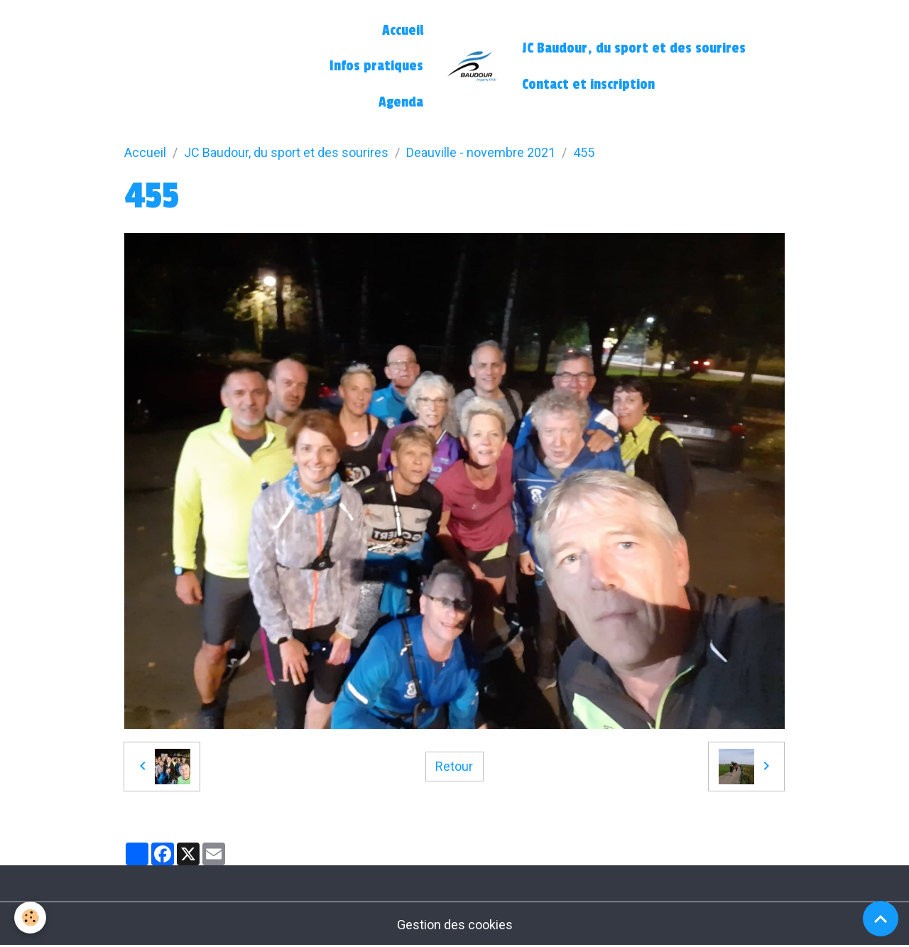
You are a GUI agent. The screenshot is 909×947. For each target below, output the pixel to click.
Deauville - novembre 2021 (480, 152)
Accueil (402, 30)
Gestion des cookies (455, 924)
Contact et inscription (588, 84)
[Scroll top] (880, 918)
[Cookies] (30, 918)
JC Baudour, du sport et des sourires (634, 48)
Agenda (401, 102)
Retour (454, 766)
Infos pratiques (376, 66)
